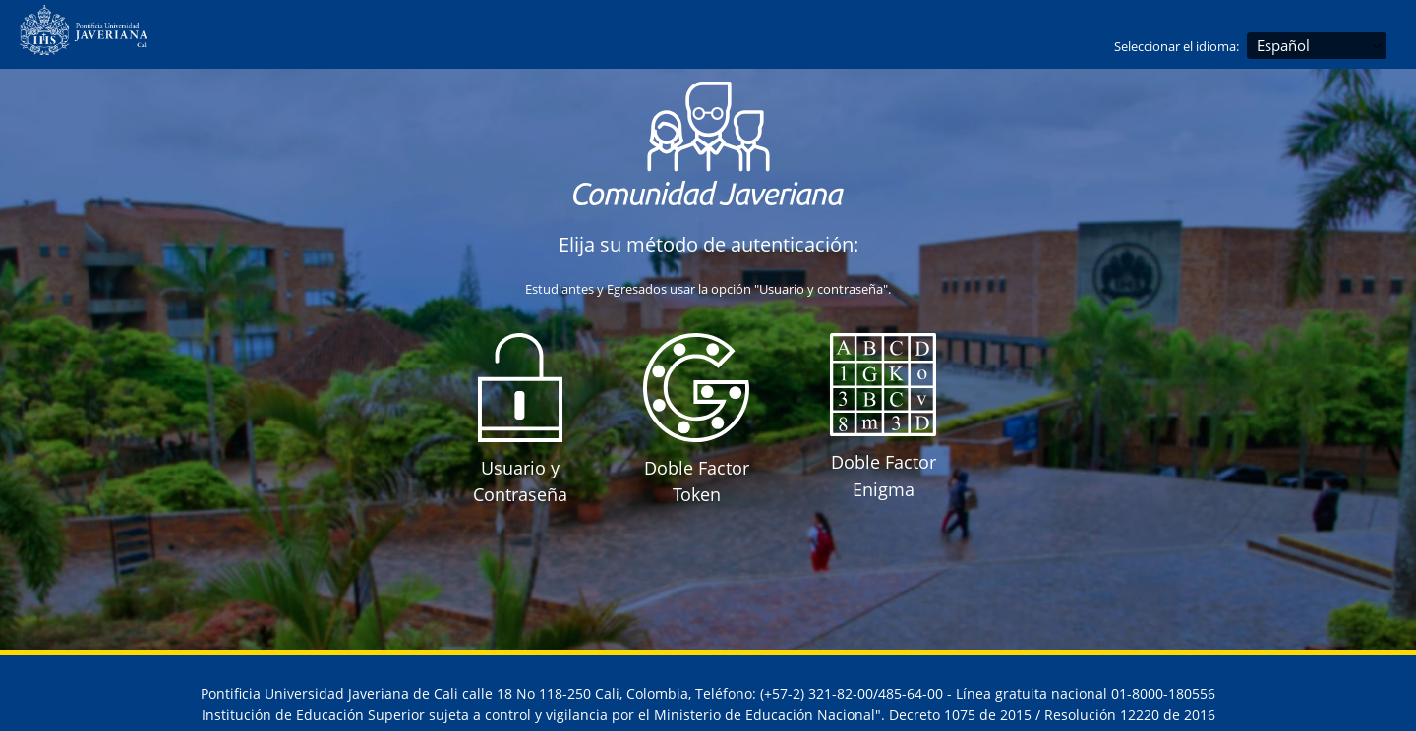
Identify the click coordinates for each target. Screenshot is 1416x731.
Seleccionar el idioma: (1176, 46)
